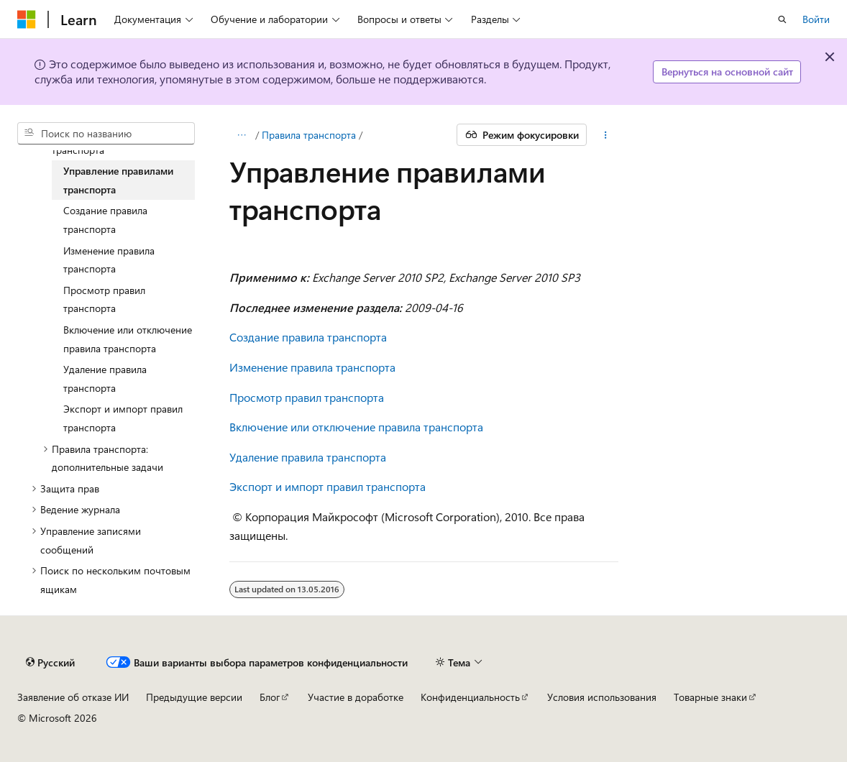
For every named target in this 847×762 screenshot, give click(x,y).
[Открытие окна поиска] (782, 19)
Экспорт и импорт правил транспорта (327, 486)
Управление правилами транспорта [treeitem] (118, 180)
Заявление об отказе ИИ (73, 697)
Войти (816, 19)
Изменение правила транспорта (312, 367)
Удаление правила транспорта (307, 456)
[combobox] (106, 133)
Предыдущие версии (194, 697)
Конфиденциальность (470, 697)
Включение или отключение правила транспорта (356, 426)
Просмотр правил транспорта (306, 397)
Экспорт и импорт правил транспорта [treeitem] (123, 418)
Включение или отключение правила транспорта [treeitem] (127, 339)
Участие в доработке (355, 697)
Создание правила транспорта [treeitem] (105, 219)
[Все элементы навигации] (242, 135)
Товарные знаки (710, 697)
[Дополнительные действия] (605, 135)
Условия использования (601, 697)
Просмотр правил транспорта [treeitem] (104, 299)
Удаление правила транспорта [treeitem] (105, 378)
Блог (270, 697)
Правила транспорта (309, 135)
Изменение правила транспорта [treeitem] (109, 260)
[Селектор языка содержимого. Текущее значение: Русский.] (50, 662)
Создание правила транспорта (308, 336)
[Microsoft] (26, 19)
